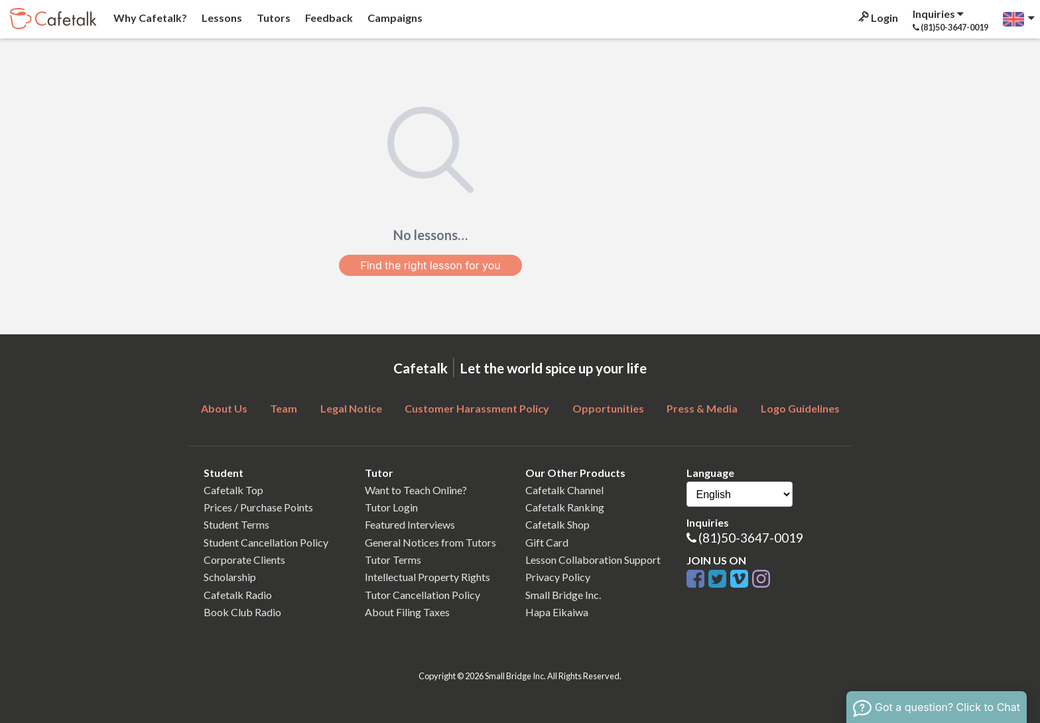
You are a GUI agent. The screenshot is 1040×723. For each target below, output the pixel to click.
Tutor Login (391, 507)
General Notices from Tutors (430, 542)
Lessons (221, 17)
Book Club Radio (242, 612)
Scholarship (230, 576)
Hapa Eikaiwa (556, 612)
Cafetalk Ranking (564, 507)
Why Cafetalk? (149, 17)
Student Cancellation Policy (266, 542)
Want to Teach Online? (416, 490)
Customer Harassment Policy (477, 408)
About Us (224, 408)
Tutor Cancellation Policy (422, 594)
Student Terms (236, 524)
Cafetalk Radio (238, 594)
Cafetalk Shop (557, 524)
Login (877, 17)
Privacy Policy (557, 576)
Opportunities (608, 408)
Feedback (328, 17)
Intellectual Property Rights (427, 576)
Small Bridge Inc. (563, 594)
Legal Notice (351, 408)
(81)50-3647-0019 (750, 537)
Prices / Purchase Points (258, 507)
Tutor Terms (393, 559)
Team (283, 408)
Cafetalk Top (233, 490)
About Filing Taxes (407, 612)
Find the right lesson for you (430, 265)
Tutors (273, 17)
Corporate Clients (244, 559)
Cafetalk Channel (564, 490)
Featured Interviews (410, 524)
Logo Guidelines (800, 408)
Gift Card (546, 542)
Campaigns (393, 17)
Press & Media (702, 408)
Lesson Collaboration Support (593, 559)
